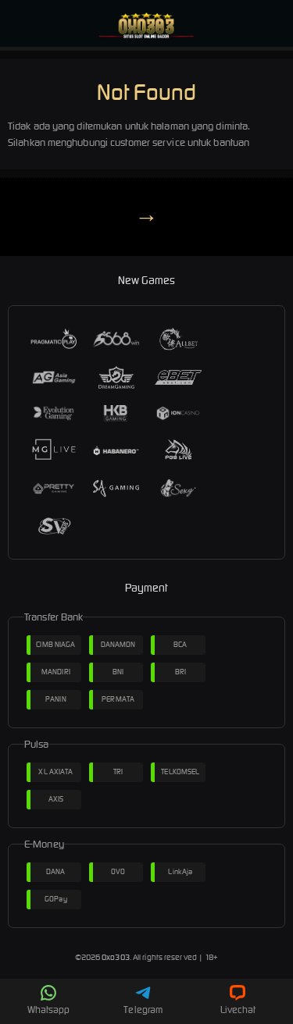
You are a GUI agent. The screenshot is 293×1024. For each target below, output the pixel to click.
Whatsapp (48, 1000)
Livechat (237, 1000)
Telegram (143, 1000)
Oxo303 (116, 957)
